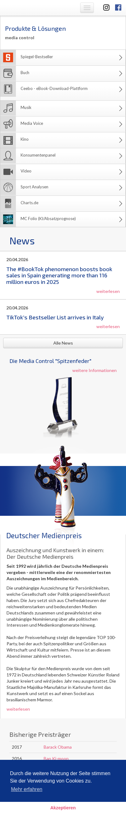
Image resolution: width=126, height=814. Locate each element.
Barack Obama (58, 747)
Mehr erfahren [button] (26, 789)
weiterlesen (108, 291)
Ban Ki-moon (56, 758)
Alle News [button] (63, 343)
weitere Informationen (94, 370)
